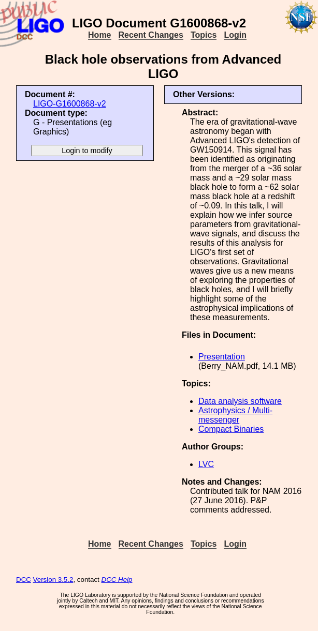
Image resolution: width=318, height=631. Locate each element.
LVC (206, 464)
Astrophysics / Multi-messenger (235, 415)
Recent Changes (151, 35)
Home (99, 35)
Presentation (221, 356)
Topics (203, 35)
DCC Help (117, 579)
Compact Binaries (231, 429)
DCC (23, 579)
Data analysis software (240, 401)
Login (235, 35)
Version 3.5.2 (53, 579)
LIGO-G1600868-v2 (69, 103)
